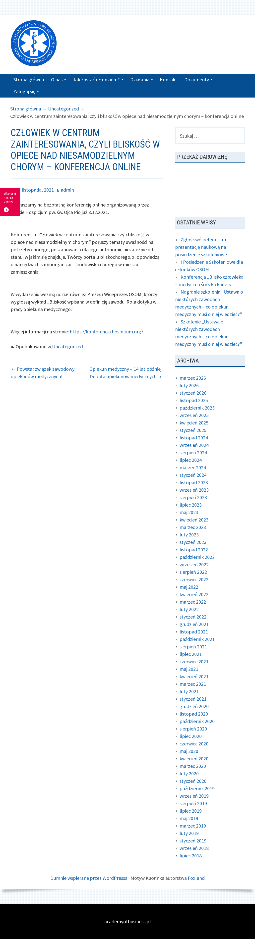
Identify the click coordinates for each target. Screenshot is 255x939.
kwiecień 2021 (194, 676)
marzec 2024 (193, 467)
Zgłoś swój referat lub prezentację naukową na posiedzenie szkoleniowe (201, 247)
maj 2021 (189, 669)
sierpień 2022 (193, 572)
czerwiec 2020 (194, 743)
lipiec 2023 (191, 505)
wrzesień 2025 (194, 415)
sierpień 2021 (193, 646)
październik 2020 (197, 721)
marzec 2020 (193, 766)
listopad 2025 (194, 400)
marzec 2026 (193, 378)
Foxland (196, 878)
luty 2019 (189, 833)
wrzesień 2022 (194, 564)
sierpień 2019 (193, 803)
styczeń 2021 (193, 699)
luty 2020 (189, 773)
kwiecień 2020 (194, 758)
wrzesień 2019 (194, 796)
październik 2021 (197, 639)
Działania (139, 79)
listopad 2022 (194, 549)
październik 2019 (197, 788)
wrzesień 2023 (194, 490)
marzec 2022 (193, 602)
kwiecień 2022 (194, 594)
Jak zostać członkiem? (96, 79)
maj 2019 (189, 818)
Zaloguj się (24, 91)
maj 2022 (189, 587)
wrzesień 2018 (194, 848)
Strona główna (28, 79)
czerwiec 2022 (194, 579)
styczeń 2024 (193, 475)
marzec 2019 (193, 826)
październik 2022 (197, 557)
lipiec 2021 (191, 654)
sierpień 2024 (193, 452)
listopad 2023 (194, 482)
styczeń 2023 (193, 542)
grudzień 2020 (194, 706)
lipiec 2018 (191, 855)
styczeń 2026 (193, 393)
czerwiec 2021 (194, 661)
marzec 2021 (193, 684)
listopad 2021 (194, 631)
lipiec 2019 (191, 811)
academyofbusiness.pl (127, 921)
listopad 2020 (194, 714)
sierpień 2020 (193, 729)
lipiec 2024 (191, 460)
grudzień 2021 (194, 624)
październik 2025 (197, 408)
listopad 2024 (194, 437)
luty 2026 (189, 385)
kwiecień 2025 (194, 422)
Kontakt (168, 79)
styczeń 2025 (193, 430)
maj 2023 (189, 512)
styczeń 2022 (193, 617)
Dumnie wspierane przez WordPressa (89, 878)
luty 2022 (189, 609)
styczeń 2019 (193, 840)
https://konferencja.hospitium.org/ (106, 331)
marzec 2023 (193, 527)
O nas (57, 79)
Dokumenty (196, 79)
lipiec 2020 (191, 736)
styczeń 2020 (193, 781)
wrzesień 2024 (194, 445)
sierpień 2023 (193, 497)
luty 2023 (189, 534)
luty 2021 (189, 691)
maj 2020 (189, 751)
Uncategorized (67, 346)
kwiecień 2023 (194, 520)
